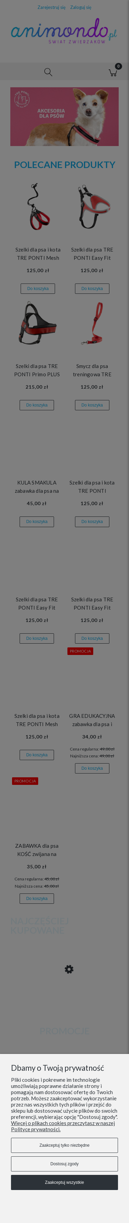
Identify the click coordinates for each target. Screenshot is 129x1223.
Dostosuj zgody (64, 1163)
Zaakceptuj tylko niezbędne (64, 1145)
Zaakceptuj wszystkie (64, 1182)
